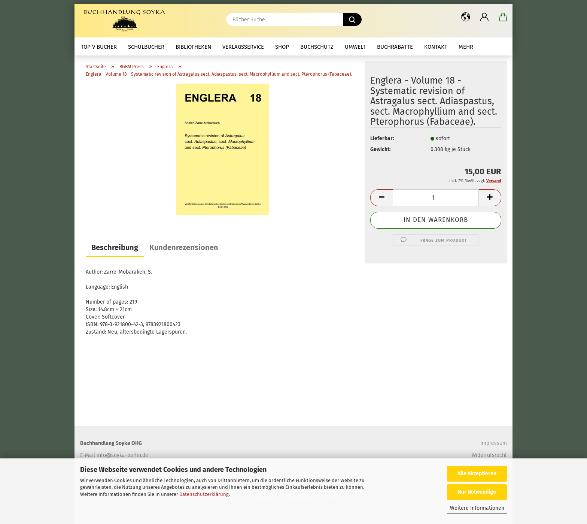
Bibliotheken (193, 46)
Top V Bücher (99, 46)
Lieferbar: (382, 138)
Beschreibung (114, 247)
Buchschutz (317, 46)
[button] (465, 17)
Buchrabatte (395, 46)
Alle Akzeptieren (476, 473)
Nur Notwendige (477, 492)
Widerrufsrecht (489, 455)
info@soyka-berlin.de (122, 455)
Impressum (493, 443)
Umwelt (355, 46)
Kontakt (435, 46)
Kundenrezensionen (183, 247)
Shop (282, 46)
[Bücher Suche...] (352, 19)
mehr (466, 46)
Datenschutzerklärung (204, 494)
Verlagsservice (243, 46)
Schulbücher (146, 46)
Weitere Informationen (477, 508)
